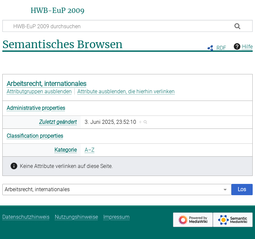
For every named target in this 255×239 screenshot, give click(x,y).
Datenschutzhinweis (25, 217)
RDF (221, 48)
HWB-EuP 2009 (58, 10)
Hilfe (242, 46)
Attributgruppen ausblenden (39, 91)
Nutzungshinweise (76, 217)
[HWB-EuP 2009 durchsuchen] (127, 26)
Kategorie (65, 150)
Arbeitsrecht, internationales (46, 84)
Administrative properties (36, 108)
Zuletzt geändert (58, 122)
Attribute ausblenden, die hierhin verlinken (126, 91)
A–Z (90, 150)
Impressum (116, 217)
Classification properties (35, 136)
